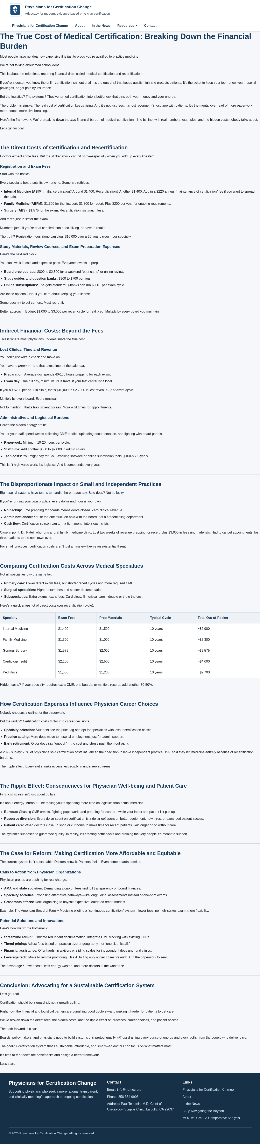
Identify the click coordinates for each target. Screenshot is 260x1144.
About (80, 25)
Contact (150, 25)
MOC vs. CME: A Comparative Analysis (211, 1118)
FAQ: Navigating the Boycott (203, 1111)
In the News (101, 25)
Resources (125, 25)
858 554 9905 (128, 1097)
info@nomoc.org (129, 1089)
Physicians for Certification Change (40, 25)
